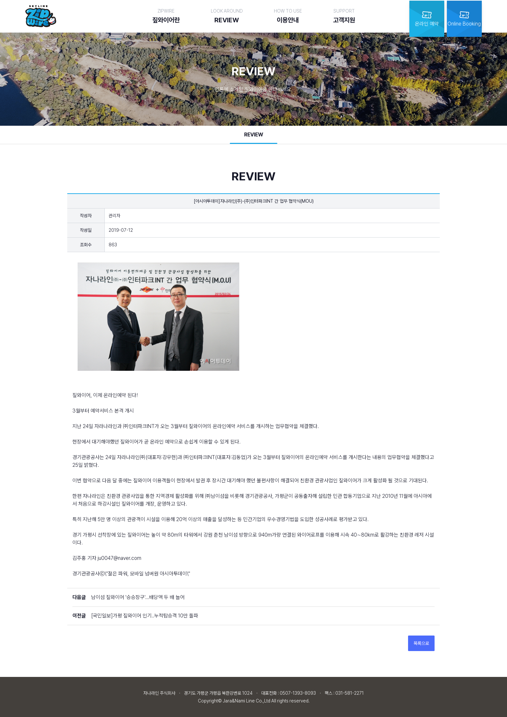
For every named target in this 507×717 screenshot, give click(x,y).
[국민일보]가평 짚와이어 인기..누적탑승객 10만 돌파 (144, 616)
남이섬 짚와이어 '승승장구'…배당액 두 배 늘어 (138, 597)
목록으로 (421, 643)
